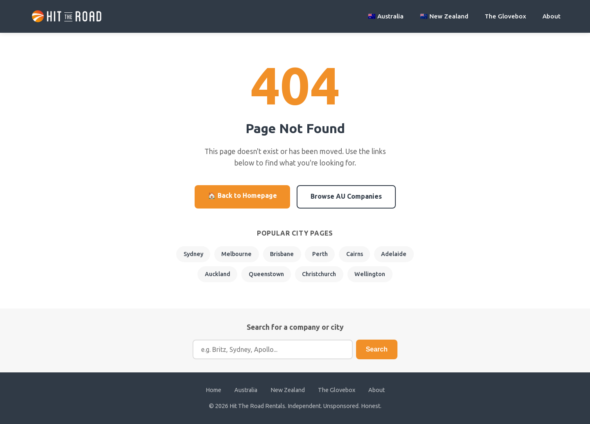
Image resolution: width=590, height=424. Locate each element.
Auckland (217, 274)
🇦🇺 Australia (386, 16)
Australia (245, 390)
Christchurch (319, 274)
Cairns (354, 254)
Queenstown (266, 274)
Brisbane (282, 254)
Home (213, 390)
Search (377, 349)
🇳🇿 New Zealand (444, 16)
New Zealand (287, 390)
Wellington (369, 274)
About (551, 16)
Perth (320, 254)
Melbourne (236, 254)
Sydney (193, 254)
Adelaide (393, 254)
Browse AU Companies (346, 196)
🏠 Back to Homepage (242, 195)
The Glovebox (505, 16)
